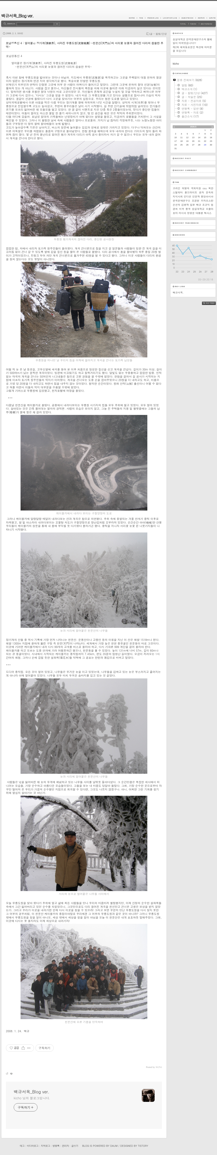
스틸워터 (178, 192)
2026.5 (193, 127)
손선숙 (176, 204)
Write (211, 18)
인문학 (196, 196)
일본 (192, 204)
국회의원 (196, 188)
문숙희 (209, 192)
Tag (141, 18)
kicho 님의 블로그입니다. (32, 1098)
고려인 (176, 188)
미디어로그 (32, 1145)
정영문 (191, 213)
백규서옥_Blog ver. (17, 16)
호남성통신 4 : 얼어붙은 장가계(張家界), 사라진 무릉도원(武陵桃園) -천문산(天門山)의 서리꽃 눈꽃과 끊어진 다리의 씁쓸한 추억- (84, 45)
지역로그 (45, 1145)
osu (205, 188)
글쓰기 (74, 1145)
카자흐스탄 (207, 200)
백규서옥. (178, 292)
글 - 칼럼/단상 (158, 34)
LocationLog (170, 18)
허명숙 (185, 188)
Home (133, 18)
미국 (181, 209)
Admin (201, 18)
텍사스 (208, 213)
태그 (22, 1145)
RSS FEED (212, 303)
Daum (114, 1145)
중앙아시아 (207, 196)
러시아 (182, 213)
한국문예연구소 (181, 200)
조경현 (195, 200)
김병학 (185, 204)
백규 (198, 204)
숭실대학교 (198, 209)
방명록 (56, 1145)
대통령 (199, 213)
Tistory (143, 1145)
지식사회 (178, 196)
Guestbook (187, 18)
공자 (201, 192)
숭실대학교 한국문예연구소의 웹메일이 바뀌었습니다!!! (192, 41)
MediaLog (153, 18)
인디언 (187, 196)
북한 (210, 188)
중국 (188, 209)
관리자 (65, 1145)
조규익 (206, 204)
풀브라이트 (191, 192)
